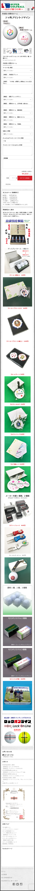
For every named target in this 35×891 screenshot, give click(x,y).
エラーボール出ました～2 (9, 836)
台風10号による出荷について (10, 783)
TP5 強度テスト (6, 827)
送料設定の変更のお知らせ (9, 774)
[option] (17, 31)
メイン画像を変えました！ (9, 833)
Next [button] (30, 51)
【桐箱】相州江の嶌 (7, 840)
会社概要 (4, 874)
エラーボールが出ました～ (9, 838)
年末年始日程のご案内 (8, 765)
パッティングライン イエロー (10, 829)
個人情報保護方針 (6, 877)
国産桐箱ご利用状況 (7, 843)
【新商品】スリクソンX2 (9, 834)
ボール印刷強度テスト (8, 831)
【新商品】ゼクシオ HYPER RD (10, 766)
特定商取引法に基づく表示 (9, 881)
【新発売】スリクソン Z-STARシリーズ (13, 776)
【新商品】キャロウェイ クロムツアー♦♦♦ (13, 772)
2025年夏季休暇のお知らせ (9, 770)
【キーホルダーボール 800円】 (17, 541)
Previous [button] (4, 51)
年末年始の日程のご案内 (9, 777)
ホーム (3, 871)
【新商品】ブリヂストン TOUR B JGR (12, 768)
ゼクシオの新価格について (9, 842)
